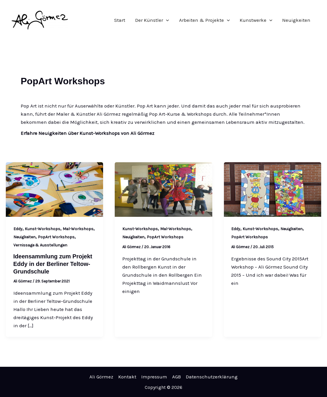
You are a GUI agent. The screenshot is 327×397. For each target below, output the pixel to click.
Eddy (17, 228)
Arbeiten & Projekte (204, 20)
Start (119, 20)
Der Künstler (152, 20)
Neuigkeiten (296, 20)
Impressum (154, 377)
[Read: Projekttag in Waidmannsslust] (163, 189)
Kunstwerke (256, 20)
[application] (166, 20)
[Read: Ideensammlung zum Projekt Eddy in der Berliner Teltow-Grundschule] (54, 189)
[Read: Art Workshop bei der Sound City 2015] (272, 189)
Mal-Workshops (78, 228)
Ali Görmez (101, 377)
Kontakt (127, 377)
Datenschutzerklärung (212, 377)
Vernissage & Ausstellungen (40, 245)
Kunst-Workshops (42, 228)
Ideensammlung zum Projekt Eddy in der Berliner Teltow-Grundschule (52, 264)
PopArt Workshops (56, 237)
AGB (176, 377)
